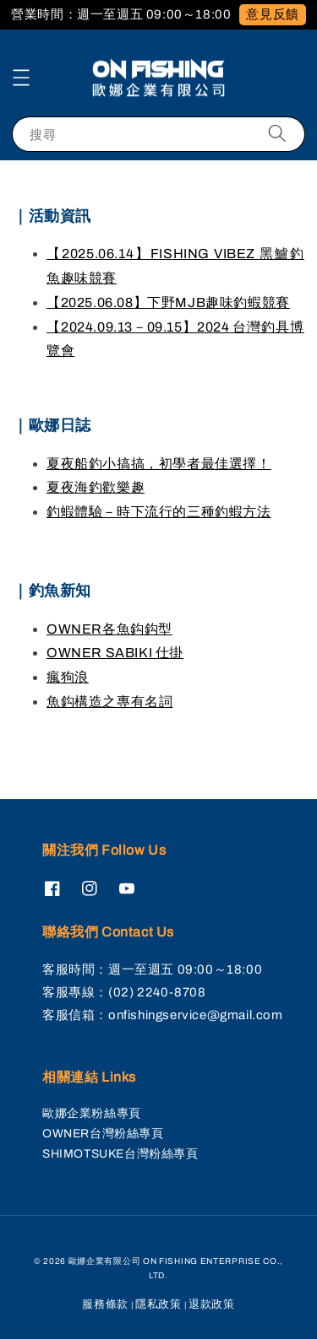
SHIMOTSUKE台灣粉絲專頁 (120, 1153)
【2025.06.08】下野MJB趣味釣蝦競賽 (168, 302)
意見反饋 (272, 14)
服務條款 (105, 1304)
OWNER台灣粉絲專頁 (103, 1133)
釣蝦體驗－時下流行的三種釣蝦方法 (158, 512)
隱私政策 (158, 1304)
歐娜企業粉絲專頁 (91, 1113)
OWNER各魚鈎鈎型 (109, 629)
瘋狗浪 (67, 677)
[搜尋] (277, 133)
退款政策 (212, 1304)
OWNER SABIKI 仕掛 (114, 652)
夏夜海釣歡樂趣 (95, 487)
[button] (21, 77)
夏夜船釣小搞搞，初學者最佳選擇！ (158, 463)
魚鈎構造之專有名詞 (109, 701)
